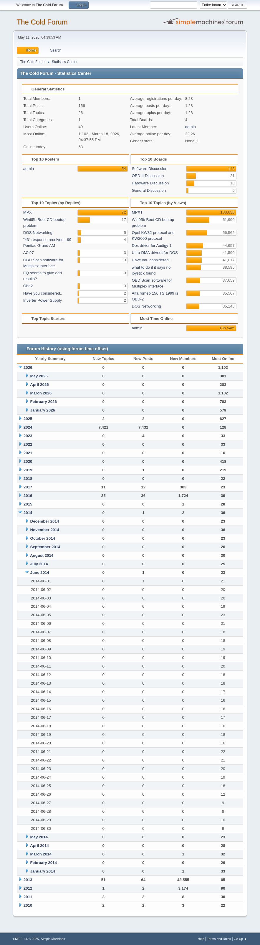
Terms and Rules (219, 939)
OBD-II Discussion (148, 176)
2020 (28, 461)
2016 (28, 495)
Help (201, 939)
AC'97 (28, 252)
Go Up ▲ (240, 939)
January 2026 (42, 410)
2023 (28, 436)
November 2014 (44, 530)
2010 (28, 905)
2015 (28, 504)
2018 (28, 478)
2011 (28, 897)
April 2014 (39, 845)
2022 (28, 444)
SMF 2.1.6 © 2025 (26, 939)
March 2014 (41, 854)
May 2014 (39, 837)
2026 (28, 367)
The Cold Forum (41, 22)
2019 (28, 470)
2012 (28, 888)
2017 (28, 487)
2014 (28, 513)
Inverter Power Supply (42, 300)
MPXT (28, 212)
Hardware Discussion (150, 183)
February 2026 (43, 401)
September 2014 (45, 547)
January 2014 (42, 871)
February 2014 (43, 862)
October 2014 (42, 538)
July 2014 (39, 564)
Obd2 (28, 286)
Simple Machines (53, 939)
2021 (28, 453)
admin (190, 127)
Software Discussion (150, 168)
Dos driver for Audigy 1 (152, 245)
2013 (28, 880)
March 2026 (41, 393)
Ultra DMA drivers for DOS (155, 252)
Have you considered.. (42, 293)
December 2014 (44, 521)
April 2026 (39, 384)
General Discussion (149, 190)
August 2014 (41, 555)
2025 (28, 419)
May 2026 (39, 376)
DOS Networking (37, 232)
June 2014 (39, 572)
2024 (28, 427)
